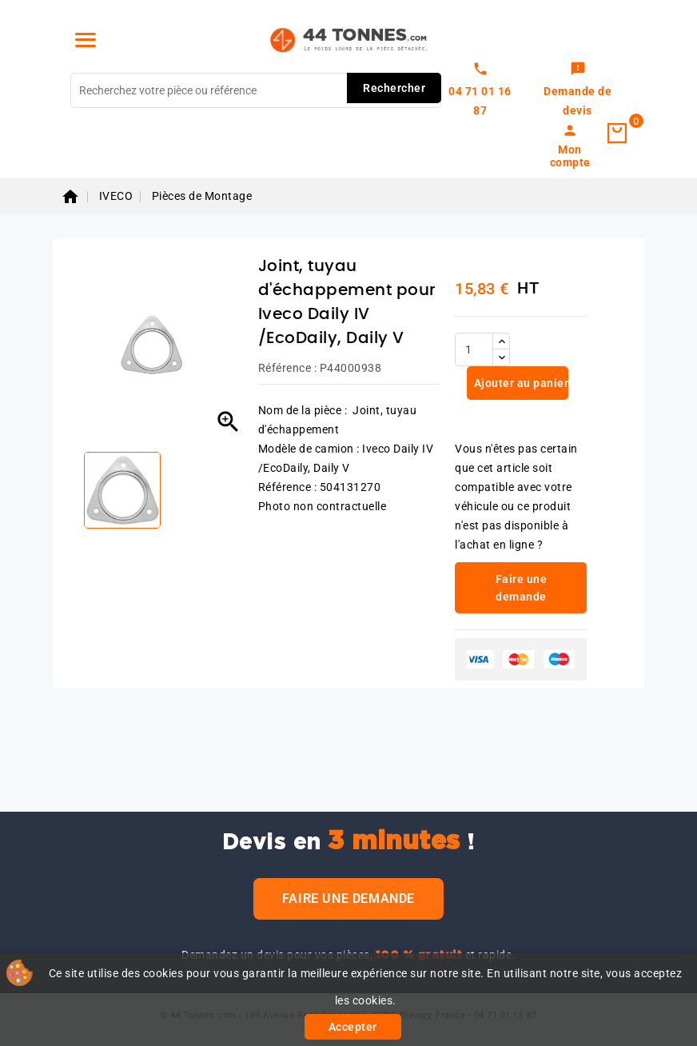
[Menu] (85, 40)
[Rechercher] (255, 90)
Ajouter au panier (519, 383)
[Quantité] (474, 349)
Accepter (353, 1026)
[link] (577, 90)
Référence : (287, 367)
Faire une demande (348, 898)
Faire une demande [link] (522, 588)
